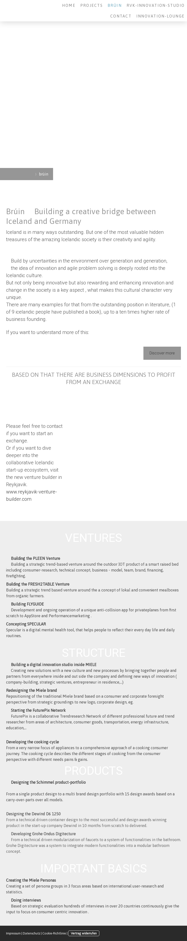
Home (68, 5)
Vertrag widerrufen (84, 933)
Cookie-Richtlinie (54, 933)
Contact (120, 16)
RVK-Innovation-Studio (156, 5)
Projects (91, 5)
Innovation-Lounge (160, 16)
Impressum (13, 933)
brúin (115, 5)
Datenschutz (31, 933)
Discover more (162, 353)
